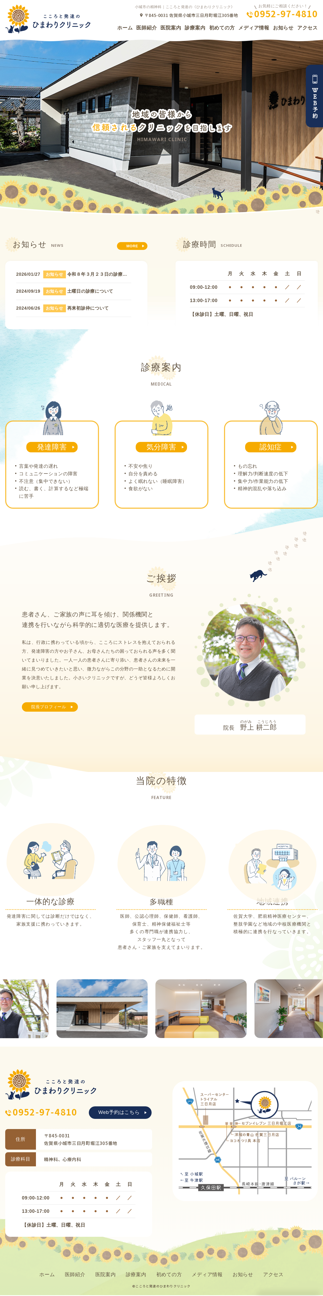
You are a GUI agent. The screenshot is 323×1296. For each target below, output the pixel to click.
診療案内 (195, 28)
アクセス (307, 28)
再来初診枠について (88, 308)
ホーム (125, 28)
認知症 (270, 447)
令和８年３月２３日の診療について (104, 274)
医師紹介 (146, 28)
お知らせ (283, 28)
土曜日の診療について (90, 291)
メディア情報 (253, 28)
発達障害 (52, 447)
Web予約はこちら (119, 1113)
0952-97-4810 (286, 13)
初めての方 (222, 28)
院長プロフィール (51, 707)
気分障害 (161, 447)
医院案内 (170, 28)
